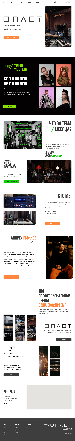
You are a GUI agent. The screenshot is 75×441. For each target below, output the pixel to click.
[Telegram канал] (4, 404)
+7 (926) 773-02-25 (8, 396)
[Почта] (6, 404)
